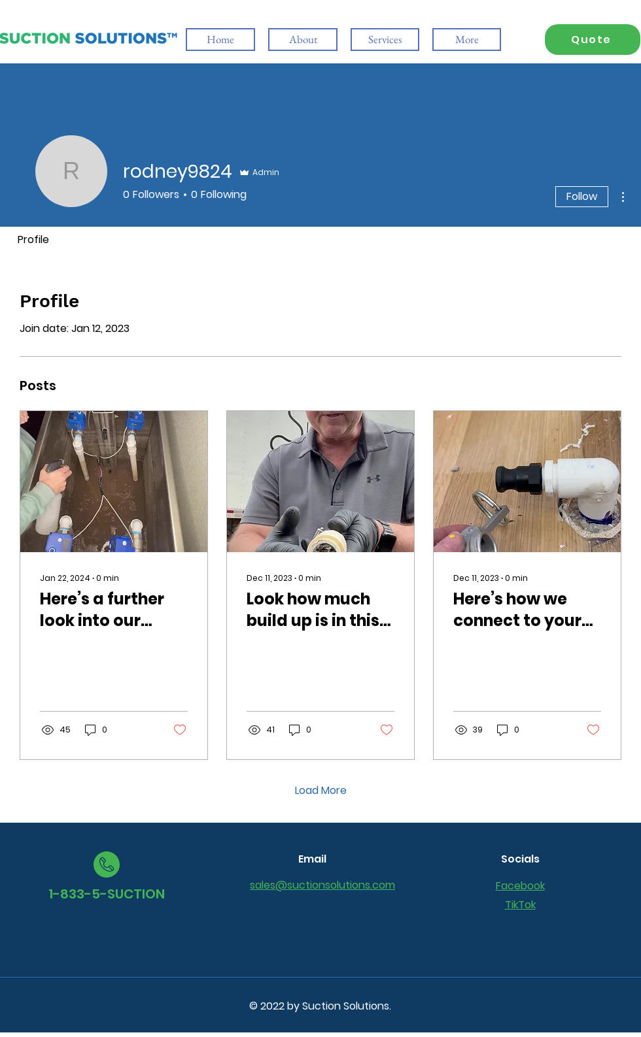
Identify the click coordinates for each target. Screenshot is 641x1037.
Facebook (520, 885)
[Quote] (592, 39)
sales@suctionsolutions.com (322, 885)
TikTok (520, 904)
